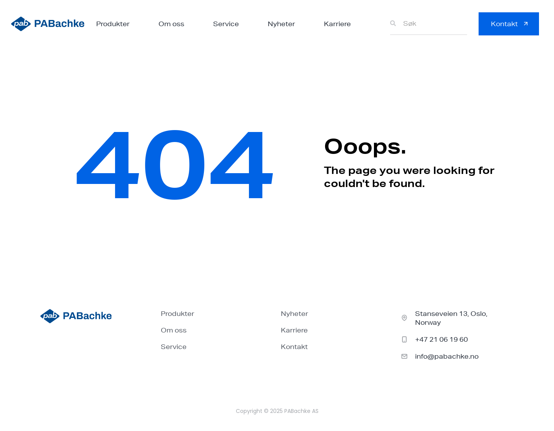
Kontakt (294, 346)
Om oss (171, 24)
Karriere (337, 24)
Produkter (113, 24)
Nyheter (281, 24)
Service (226, 24)
